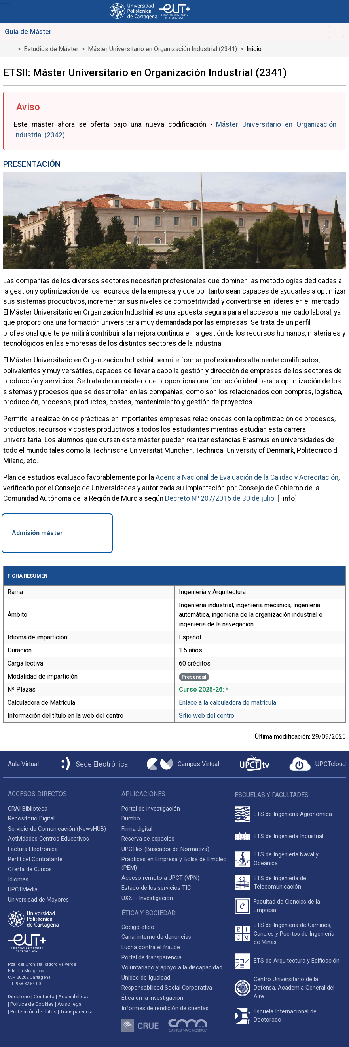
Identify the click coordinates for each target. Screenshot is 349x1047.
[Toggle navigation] (5, 11)
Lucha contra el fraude (150, 947)
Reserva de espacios (147, 838)
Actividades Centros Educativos (48, 838)
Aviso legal (70, 1004)
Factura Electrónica (33, 849)
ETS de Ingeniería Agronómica (293, 814)
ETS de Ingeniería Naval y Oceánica (286, 859)
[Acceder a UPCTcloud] (317, 764)
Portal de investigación (150, 808)
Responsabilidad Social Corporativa (166, 987)
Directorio (19, 996)
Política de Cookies (32, 1004)
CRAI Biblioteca (27, 808)
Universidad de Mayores (38, 899)
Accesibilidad (74, 996)
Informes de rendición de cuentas (165, 1008)
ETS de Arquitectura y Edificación (297, 960)
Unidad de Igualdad (145, 978)
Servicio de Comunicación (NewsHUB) (57, 829)
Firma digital (136, 829)
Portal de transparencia (151, 957)
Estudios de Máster (51, 49)
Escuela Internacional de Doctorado (285, 1016)
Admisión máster (37, 533)
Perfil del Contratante (35, 859)
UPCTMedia (23, 889)
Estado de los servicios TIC (156, 888)
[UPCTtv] (254, 764)
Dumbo (130, 818)
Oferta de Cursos (30, 869)
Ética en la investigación (152, 998)
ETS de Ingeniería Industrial (288, 836)
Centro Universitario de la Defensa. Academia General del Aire (294, 988)
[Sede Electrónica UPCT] (93, 764)
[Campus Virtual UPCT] (183, 764)
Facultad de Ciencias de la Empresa (287, 906)
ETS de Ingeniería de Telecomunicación (280, 883)
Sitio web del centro (206, 715)
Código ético (137, 927)
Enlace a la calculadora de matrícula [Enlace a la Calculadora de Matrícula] (227, 702)
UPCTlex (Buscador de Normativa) (165, 849)
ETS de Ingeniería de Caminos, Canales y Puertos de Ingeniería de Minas (294, 934)
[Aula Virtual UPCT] (21, 764)
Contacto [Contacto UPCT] (44, 996)
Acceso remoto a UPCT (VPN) (160, 878)
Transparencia (76, 1012)
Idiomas (18, 879)
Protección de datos (33, 1012)
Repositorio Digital (31, 818)
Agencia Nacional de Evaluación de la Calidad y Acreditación (247, 477)
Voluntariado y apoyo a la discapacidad (171, 967)
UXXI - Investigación (147, 898)
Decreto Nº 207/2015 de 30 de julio (219, 498)
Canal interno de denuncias (156, 937)
